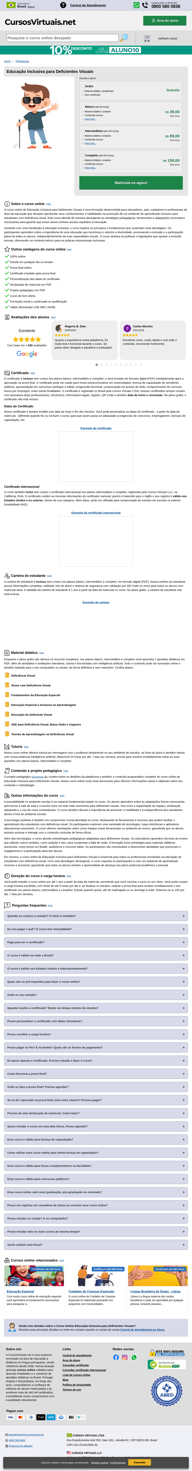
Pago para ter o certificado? (25, 942)
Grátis (89, 86)
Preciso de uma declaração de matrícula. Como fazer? (43, 1113)
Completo (91, 155)
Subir (48, 204)
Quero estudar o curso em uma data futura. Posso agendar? (47, 1126)
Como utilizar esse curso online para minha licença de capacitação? (52, 1152)
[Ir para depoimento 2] (101, 364)
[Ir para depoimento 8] (131, 364)
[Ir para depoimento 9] (135, 364)
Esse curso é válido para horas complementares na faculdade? (49, 1165)
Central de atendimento (77, 1355)
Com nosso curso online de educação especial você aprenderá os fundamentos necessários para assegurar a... (34, 1300)
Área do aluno (71, 1360)
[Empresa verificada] (167, 1368)
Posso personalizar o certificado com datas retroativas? (44, 1021)
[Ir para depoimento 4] (111, 364)
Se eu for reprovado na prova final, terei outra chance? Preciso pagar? (54, 1100)
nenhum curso (167, 38)
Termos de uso (72, 1389)
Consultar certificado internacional (84, 1370)
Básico (89, 106)
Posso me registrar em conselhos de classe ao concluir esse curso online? (57, 1205)
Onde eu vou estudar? (22, 994)
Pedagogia (22, 61)
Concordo (139, 1462)
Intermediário (94, 130)
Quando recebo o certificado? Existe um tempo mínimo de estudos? (53, 1008)
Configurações (118, 1462)
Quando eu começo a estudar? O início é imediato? (41, 915)
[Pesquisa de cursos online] (62, 38)
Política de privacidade (77, 1384)
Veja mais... (90, 119)
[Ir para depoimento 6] (121, 364)
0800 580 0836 (166, 6)
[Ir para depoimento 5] (116, 364)
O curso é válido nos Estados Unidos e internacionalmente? (47, 968)
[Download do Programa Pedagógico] (45, 776)
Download (38, 776)
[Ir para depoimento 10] (140, 364)
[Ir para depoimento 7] (126, 364)
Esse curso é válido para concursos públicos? (38, 1179)
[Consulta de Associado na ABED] (167, 1408)
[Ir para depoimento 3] (106, 364)
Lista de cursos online (76, 1374)
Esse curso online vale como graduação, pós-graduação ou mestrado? (54, 1192)
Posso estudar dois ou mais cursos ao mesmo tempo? (43, 1231)
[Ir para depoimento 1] (96, 364)
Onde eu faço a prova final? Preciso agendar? (38, 1086)
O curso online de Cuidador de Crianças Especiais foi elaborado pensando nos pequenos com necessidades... (92, 1300)
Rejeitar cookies (100, 1462)
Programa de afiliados (21, 1446)
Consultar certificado (76, 1365)
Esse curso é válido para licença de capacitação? (40, 1139)
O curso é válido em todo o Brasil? (30, 955)
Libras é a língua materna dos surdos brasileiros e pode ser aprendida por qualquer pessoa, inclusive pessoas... (157, 1300)
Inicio (7, 61)
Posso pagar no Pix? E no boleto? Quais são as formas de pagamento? (55, 1047)
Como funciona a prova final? (27, 1073)
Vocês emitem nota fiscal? (24, 1244)
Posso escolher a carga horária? (29, 1034)
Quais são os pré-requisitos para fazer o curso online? (43, 981)
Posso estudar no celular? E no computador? (37, 1218)
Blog (65, 1379)
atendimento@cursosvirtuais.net (26, 1434)
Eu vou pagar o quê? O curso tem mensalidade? (39, 929)
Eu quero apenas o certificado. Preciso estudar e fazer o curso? (49, 1060)
